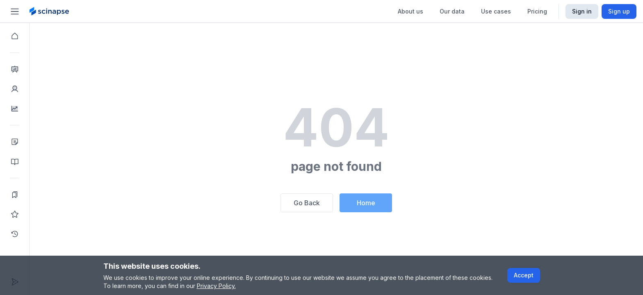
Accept (524, 275)
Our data (452, 11)
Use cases (496, 11)
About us (410, 11)
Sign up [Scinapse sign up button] (619, 11)
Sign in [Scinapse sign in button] (582, 11)
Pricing (537, 11)
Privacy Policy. (216, 285)
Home (366, 203)
